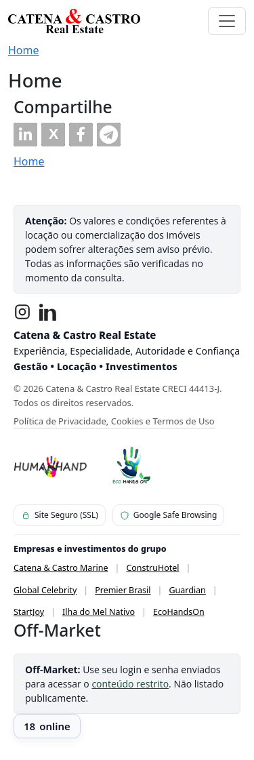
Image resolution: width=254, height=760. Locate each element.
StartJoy (29, 612)
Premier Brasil (122, 590)
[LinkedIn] (48, 312)
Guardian (187, 590)
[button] (25, 134)
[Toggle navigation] (227, 21)
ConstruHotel (152, 568)
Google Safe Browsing (168, 515)
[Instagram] (22, 312)
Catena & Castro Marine (61, 568)
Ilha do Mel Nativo (98, 612)
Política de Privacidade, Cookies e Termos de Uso (114, 421)
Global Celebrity (45, 590)
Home (23, 50)
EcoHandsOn (179, 612)
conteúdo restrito (130, 683)
